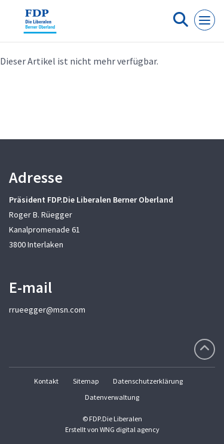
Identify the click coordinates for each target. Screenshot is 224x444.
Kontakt (46, 380)
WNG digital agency (129, 429)
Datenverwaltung (112, 397)
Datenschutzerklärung (148, 380)
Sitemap (86, 380)
